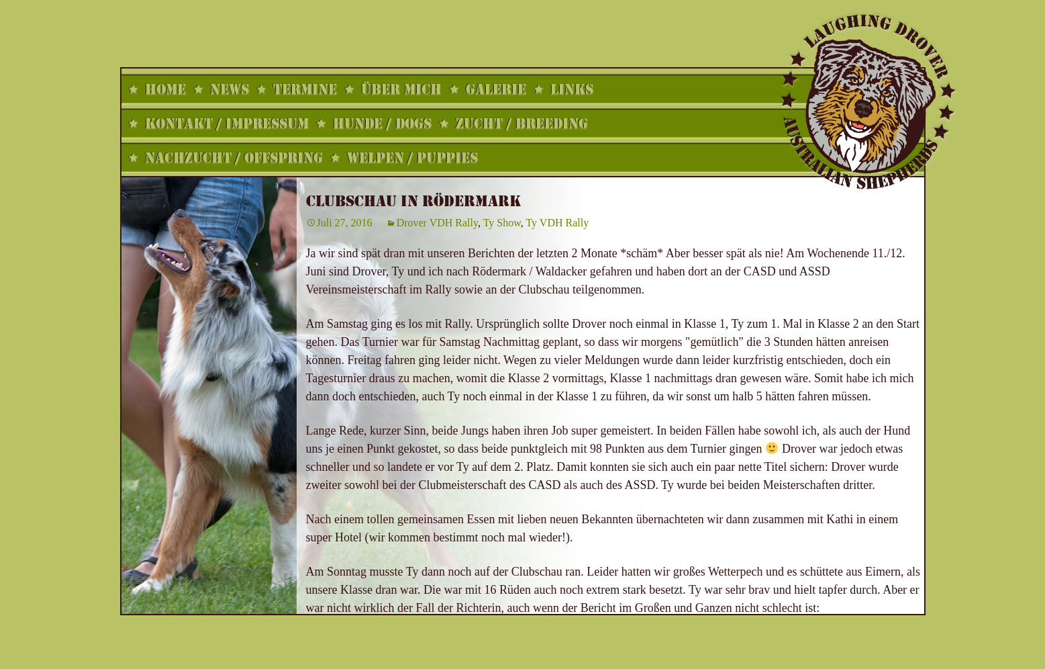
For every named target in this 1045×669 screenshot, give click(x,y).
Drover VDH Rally (437, 222)
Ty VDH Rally (557, 222)
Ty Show (502, 222)
